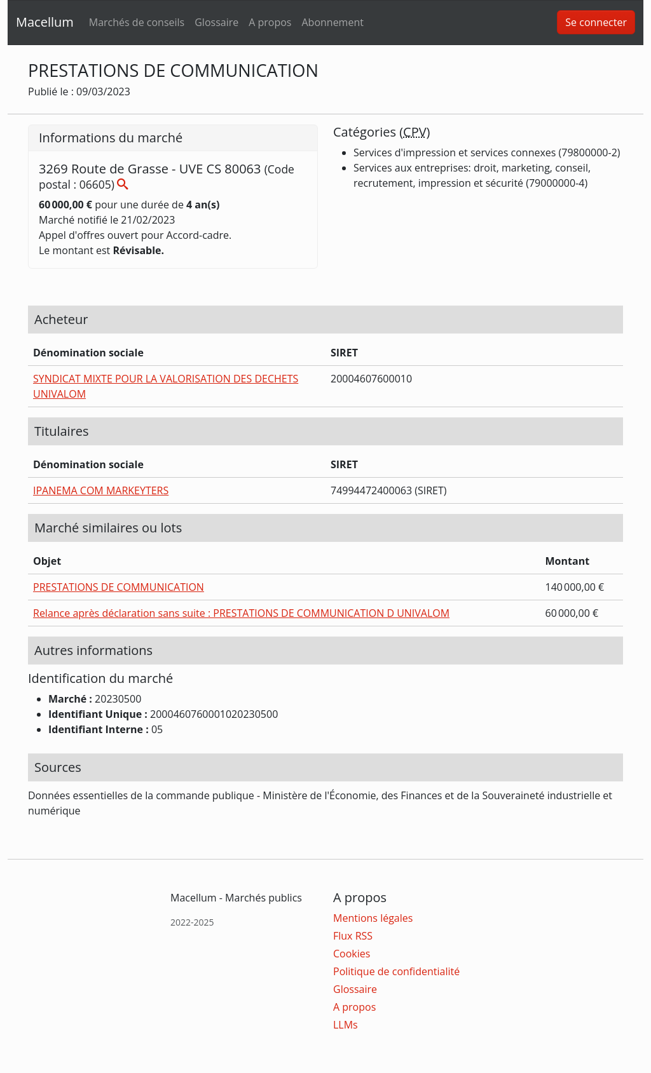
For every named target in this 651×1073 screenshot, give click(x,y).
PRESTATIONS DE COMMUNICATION (118, 587)
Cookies (351, 954)
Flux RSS (353, 936)
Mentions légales (373, 918)
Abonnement (332, 22)
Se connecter (596, 22)
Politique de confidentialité (396, 971)
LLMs (345, 1025)
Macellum (45, 21)
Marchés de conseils (136, 22)
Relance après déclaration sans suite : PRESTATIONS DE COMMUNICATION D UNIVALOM (241, 613)
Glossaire (216, 22)
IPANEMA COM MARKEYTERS (100, 490)
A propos (270, 22)
